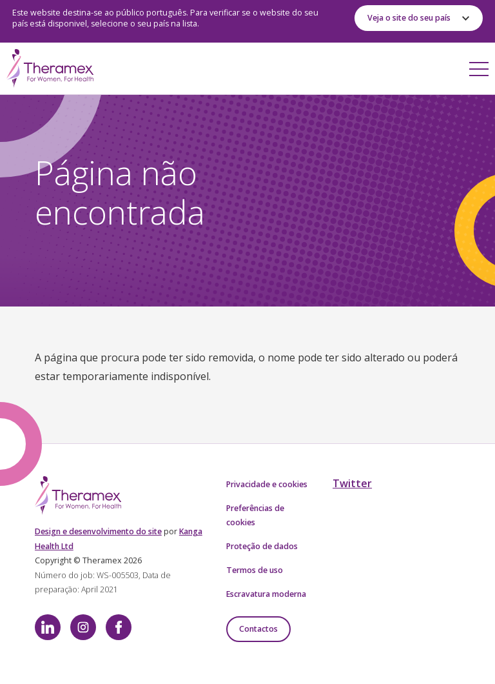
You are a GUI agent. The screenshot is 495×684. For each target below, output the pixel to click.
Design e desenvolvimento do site (98, 531)
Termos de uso (254, 570)
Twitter (352, 483)
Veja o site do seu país (409, 17)
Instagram (83, 627)
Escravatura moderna (266, 593)
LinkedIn (48, 627)
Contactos (258, 628)
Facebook (118, 627)
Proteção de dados (262, 546)
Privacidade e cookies (266, 484)
